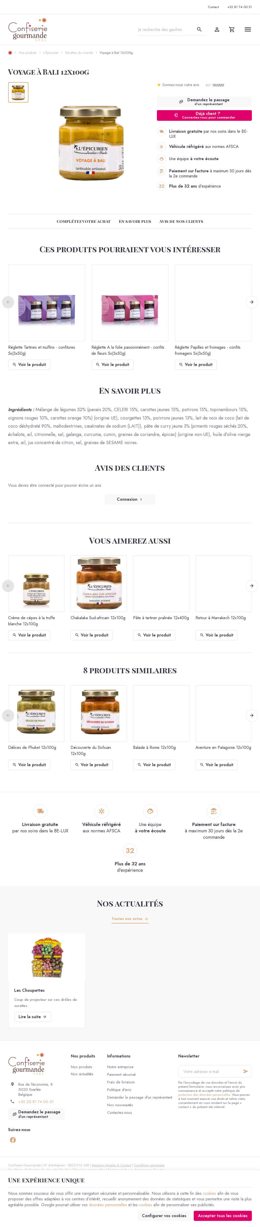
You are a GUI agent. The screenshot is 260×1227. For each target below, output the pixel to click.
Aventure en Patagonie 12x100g (223, 747)
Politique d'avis (119, 1089)
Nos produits (28, 53)
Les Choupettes (29, 990)
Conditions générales (149, 1165)
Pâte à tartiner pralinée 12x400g (161, 618)
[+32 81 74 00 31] (239, 7)
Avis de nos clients (181, 221)
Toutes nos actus (126, 918)
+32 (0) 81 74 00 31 (36, 1101)
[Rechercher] (199, 29)
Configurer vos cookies (164, 1216)
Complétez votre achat (84, 221)
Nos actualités (130, 903)
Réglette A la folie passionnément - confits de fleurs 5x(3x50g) (127, 350)
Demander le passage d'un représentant (139, 1097)
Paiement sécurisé (121, 1074)
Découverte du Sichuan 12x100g (91, 751)
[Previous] (8, 302)
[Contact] (213, 7)
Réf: (208, 85)
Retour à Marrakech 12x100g (221, 618)
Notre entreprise (120, 1067)
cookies (209, 1193)
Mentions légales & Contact (111, 1165)
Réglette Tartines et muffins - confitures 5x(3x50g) (41, 350)
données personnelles (108, 1205)
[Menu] (247, 29)
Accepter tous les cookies (223, 1216)
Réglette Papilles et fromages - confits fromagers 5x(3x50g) (207, 350)
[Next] (252, 302)
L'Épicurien (51, 53)
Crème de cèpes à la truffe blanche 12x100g (31, 621)
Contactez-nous (119, 1112)
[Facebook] (12, 1140)
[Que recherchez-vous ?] (171, 29)
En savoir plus (135, 221)
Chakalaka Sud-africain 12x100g (98, 618)
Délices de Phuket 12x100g (32, 747)
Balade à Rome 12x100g (154, 747)
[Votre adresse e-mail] (215, 1071)
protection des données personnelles (204, 1094)
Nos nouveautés (120, 1105)
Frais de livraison (121, 1082)
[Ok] (246, 1071)
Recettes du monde (79, 53)
